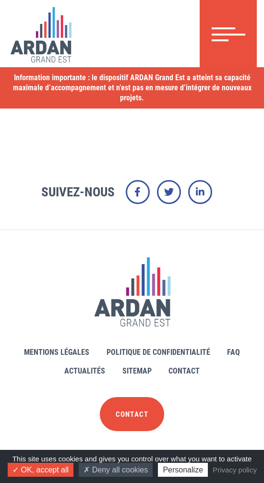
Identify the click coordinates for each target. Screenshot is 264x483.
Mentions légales (56, 352)
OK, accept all (40, 470)
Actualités (84, 370)
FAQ (233, 352)
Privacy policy (235, 470)
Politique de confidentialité (158, 352)
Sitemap (137, 370)
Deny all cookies (116, 470)
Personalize (183, 470)
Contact (184, 370)
